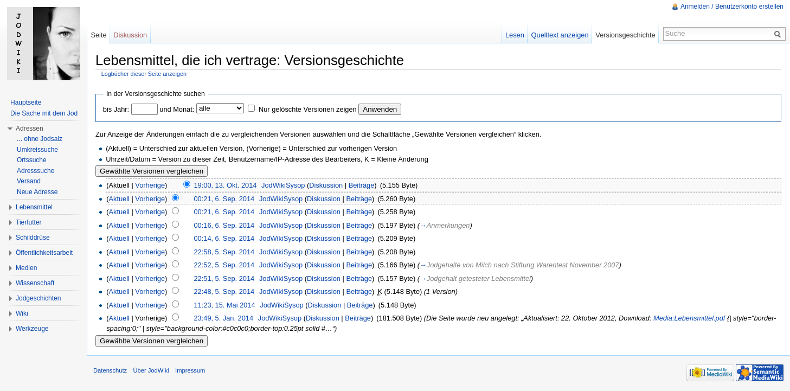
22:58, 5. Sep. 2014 (224, 252)
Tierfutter (29, 222)
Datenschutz (110, 370)
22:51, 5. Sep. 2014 (224, 278)
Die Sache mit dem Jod (44, 113)
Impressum (190, 370)
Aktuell (118, 199)
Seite (98, 35)
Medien (26, 268)
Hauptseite (25, 102)
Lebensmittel (34, 207)
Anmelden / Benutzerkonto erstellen (731, 6)
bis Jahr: (116, 109)
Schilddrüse (33, 237)
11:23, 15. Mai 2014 (224, 305)
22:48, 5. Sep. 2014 (224, 291)
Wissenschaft (35, 283)
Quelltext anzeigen (560, 35)
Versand (29, 181)
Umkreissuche (37, 149)
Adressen (29, 128)
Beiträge (362, 185)
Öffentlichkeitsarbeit (44, 253)
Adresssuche (35, 171)
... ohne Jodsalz (39, 139)
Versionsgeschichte (625, 35)
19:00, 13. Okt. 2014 (225, 185)
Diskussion (326, 185)
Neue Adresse (37, 192)
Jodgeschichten (38, 298)
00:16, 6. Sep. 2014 (224, 225)
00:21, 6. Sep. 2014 (224, 199)
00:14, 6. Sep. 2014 (224, 238)
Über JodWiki (151, 370)
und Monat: (176, 109)
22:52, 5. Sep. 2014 (224, 265)
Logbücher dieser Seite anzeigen (144, 73)
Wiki (22, 313)
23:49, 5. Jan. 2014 (223, 318)
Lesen (514, 35)
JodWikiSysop (283, 185)
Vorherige (150, 185)
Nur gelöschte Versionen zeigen (308, 109)
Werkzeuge (32, 328)
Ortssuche (32, 160)
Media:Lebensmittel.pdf (689, 318)
